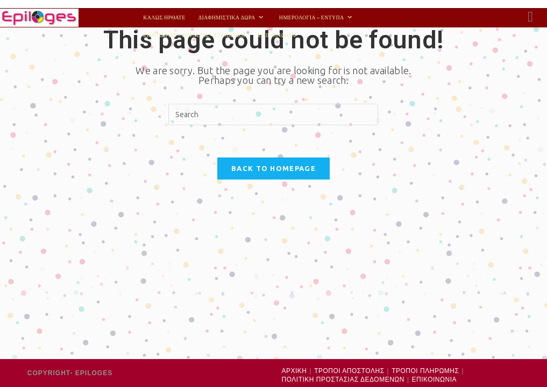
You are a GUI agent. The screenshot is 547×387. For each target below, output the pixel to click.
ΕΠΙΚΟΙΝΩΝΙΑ (434, 200)
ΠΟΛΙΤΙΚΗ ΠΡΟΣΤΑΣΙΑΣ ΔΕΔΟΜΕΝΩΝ (343, 200)
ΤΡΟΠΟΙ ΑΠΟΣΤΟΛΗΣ (349, 191)
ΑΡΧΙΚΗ (294, 191)
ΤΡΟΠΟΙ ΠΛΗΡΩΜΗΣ (425, 191)
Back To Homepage (273, 168)
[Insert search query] (273, 114)
